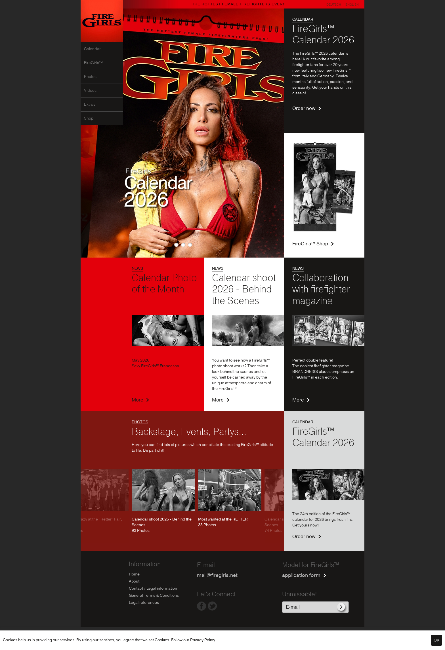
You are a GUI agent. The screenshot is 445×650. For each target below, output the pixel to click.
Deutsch (333, 5)
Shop (89, 118)
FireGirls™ (93, 63)
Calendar (92, 49)
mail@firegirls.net (217, 575)
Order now (303, 108)
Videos (90, 91)
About (134, 581)
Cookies (10, 640)
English (352, 5)
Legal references (144, 602)
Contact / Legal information (153, 588)
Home (134, 574)
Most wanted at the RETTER (223, 519)
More (137, 400)
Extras (89, 105)
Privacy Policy (202, 640)
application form (301, 575)
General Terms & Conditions (154, 595)
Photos (90, 77)
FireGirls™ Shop (310, 244)
